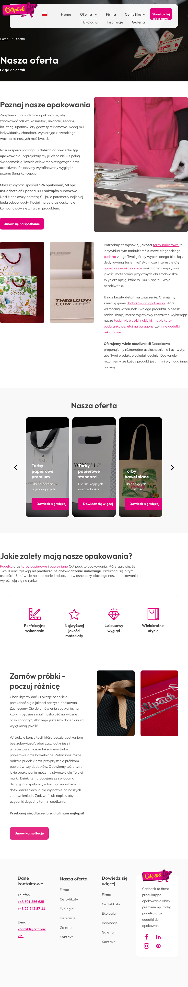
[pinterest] (158, 946)
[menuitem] (61, 15)
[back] (15, 467)
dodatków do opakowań (146, 303)
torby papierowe (34, 566)
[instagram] (147, 946)
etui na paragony (140, 326)
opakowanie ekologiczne (123, 268)
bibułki (134, 320)
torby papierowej (166, 245)
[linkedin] (158, 937)
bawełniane (59, 566)
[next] (172, 467)
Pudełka (6, 566)
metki (157, 320)
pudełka (110, 256)
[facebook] (147, 937)
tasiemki (120, 320)
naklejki (146, 320)
